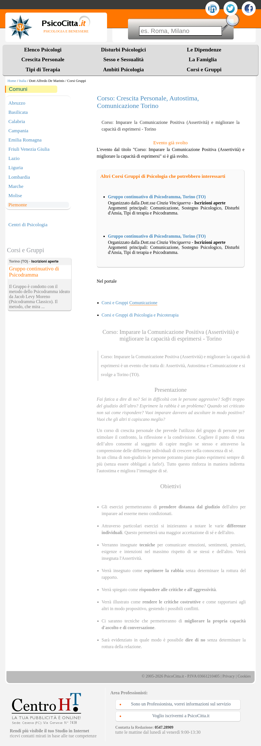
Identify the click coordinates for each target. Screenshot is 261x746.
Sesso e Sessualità (123, 59)
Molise (15, 195)
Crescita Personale (42, 59)
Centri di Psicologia (28, 224)
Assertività (175, 365)
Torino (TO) (128, 374)
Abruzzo (16, 103)
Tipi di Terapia (42, 69)
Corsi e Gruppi (204, 69)
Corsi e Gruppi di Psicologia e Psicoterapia (140, 315)
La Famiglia (204, 59)
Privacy (228, 676)
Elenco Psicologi (42, 50)
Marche (15, 186)
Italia (22, 81)
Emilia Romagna (25, 140)
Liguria (15, 167)
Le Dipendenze (204, 50)
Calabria (16, 121)
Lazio (14, 158)
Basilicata (18, 112)
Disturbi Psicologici (123, 50)
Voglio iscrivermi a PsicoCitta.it (181, 715)
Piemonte (17, 204)
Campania (18, 130)
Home (12, 81)
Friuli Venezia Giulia (28, 149)
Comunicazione (224, 365)
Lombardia (19, 177)
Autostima (196, 365)
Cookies (244, 676)
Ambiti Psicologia (123, 69)
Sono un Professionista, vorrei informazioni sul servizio (181, 704)
